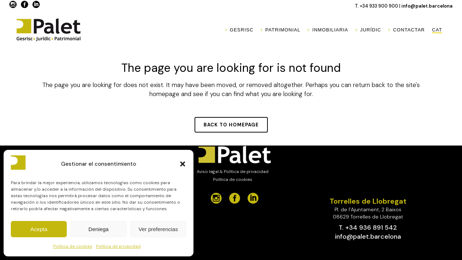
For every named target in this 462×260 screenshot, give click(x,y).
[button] (182, 164)
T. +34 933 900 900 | (378, 6)
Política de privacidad (118, 246)
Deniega (98, 229)
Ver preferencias (158, 229)
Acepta (38, 229)
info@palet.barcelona (427, 6)
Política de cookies (72, 246)
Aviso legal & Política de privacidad (233, 171)
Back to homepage (231, 125)
